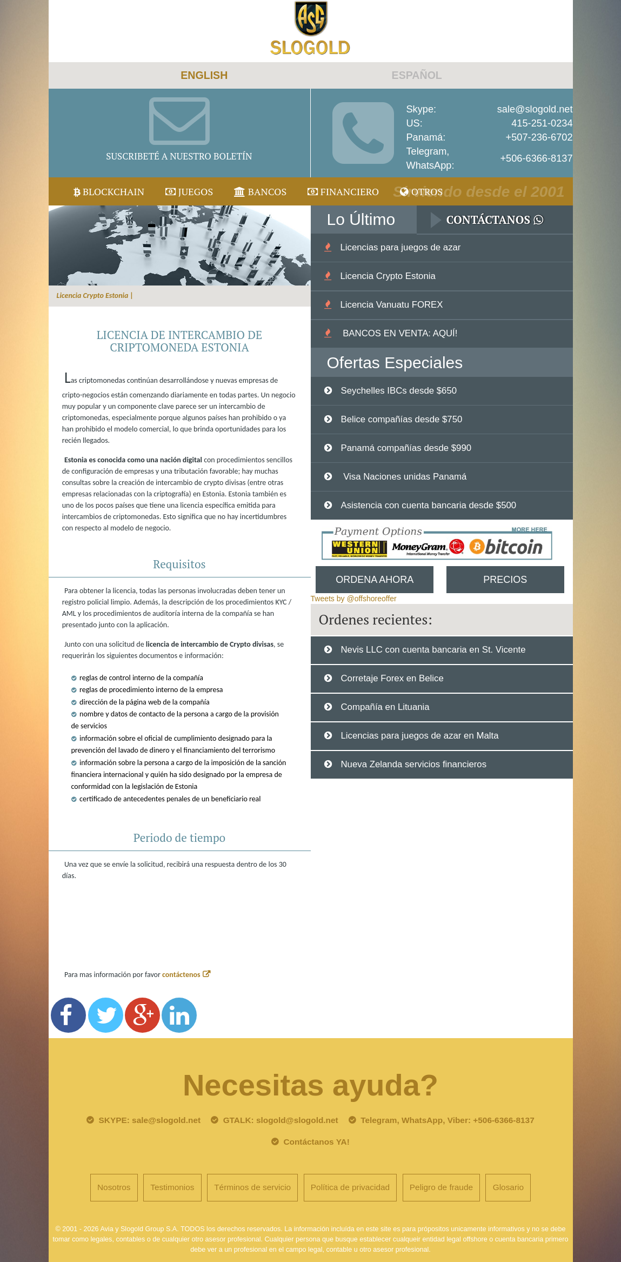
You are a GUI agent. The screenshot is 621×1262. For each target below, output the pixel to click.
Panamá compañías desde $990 (405, 448)
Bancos (260, 191)
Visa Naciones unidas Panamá (403, 476)
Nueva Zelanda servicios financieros (413, 764)
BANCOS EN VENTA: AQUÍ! (398, 333)
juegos (189, 191)
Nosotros (114, 1187)
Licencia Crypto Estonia (387, 276)
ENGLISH (204, 75)
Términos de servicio (252, 1187)
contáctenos (181, 974)
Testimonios (172, 1187)
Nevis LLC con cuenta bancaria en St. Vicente (432, 650)
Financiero (343, 191)
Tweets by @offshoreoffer (354, 598)
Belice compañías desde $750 (401, 419)
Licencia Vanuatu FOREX (391, 305)
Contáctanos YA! (316, 1141)
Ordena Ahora (374, 579)
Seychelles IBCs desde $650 (398, 391)
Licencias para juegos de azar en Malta (419, 735)
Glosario (508, 1187)
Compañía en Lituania (384, 707)
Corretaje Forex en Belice (391, 678)
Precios (505, 579)
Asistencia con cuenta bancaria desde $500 (428, 505)
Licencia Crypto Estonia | (95, 295)
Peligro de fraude (441, 1187)
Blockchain (109, 191)
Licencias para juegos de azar (400, 247)
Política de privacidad (350, 1187)
